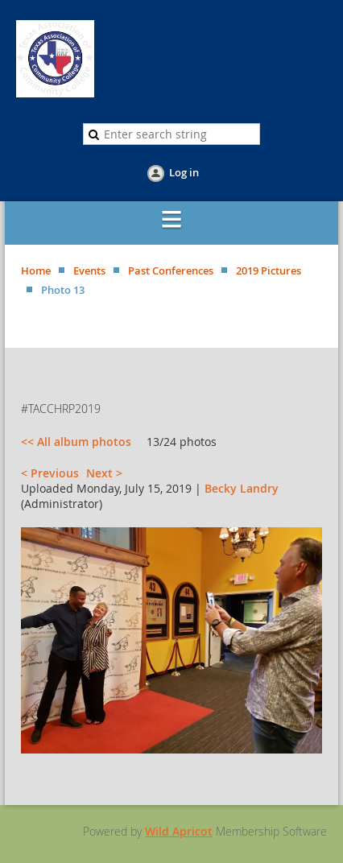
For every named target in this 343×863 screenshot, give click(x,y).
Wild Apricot (179, 831)
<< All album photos (76, 441)
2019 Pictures (268, 270)
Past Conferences (170, 270)
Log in (184, 172)
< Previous (50, 473)
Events (89, 270)
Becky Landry (242, 488)
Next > (104, 473)
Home (36, 270)
